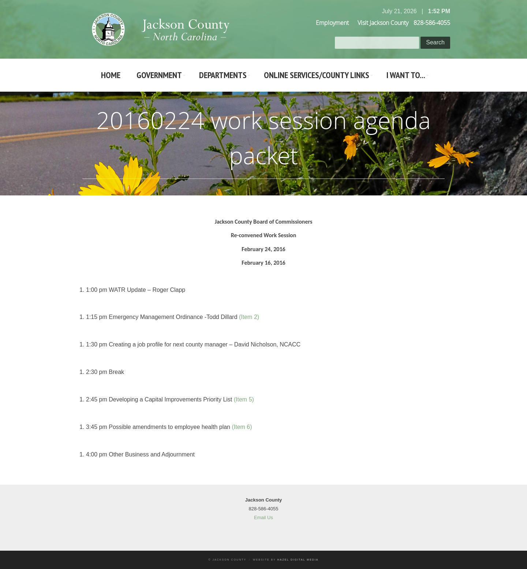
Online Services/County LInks (316, 75)
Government (159, 75)
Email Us (263, 517)
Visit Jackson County (383, 23)
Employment (332, 23)
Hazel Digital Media (298, 559)
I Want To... (405, 75)
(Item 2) (249, 317)
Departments (223, 75)
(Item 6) (242, 427)
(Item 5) (244, 399)
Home (110, 75)
